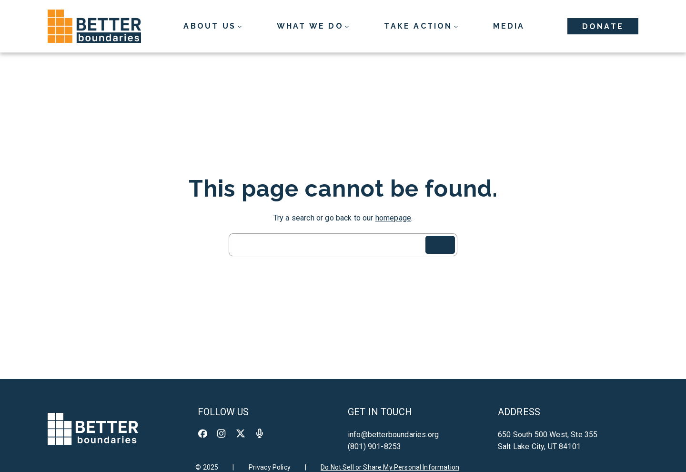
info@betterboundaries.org (393, 434)
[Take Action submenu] (421, 26)
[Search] (440, 245)
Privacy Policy (270, 467)
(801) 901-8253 (374, 446)
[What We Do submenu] (313, 26)
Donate (603, 26)
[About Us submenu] (212, 26)
